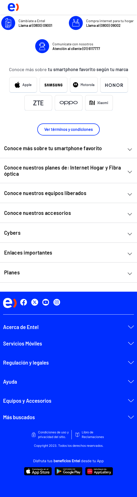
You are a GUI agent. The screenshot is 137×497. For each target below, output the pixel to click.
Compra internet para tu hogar (110, 23)
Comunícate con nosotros (76, 46)
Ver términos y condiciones (68, 129)
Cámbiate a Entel (35, 23)
